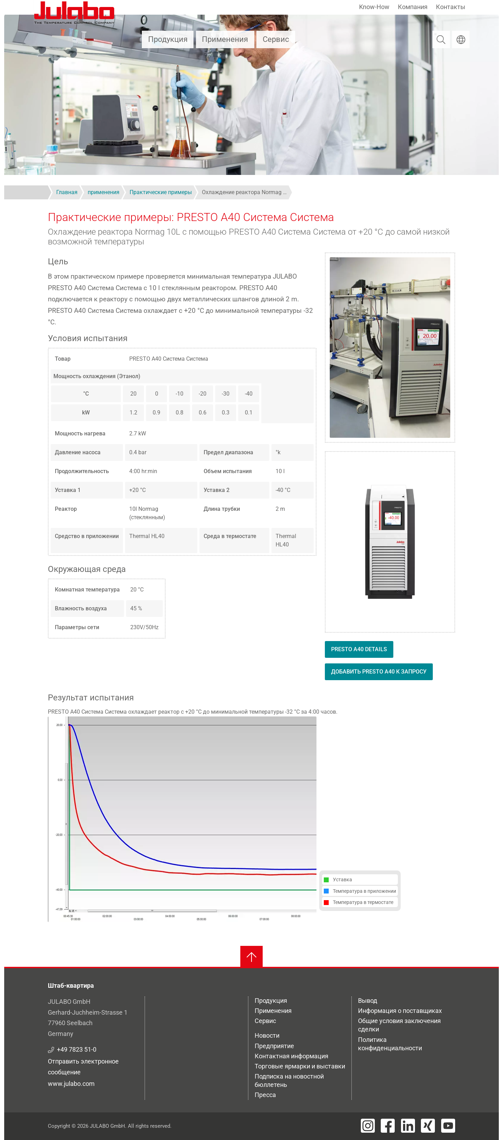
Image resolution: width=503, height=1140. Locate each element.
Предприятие (274, 1046)
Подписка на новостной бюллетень (289, 1080)
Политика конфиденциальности (390, 1044)
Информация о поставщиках (400, 1010)
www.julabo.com (71, 1083)
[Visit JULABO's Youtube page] (448, 1126)
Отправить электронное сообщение (83, 1067)
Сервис (276, 39)
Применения (225, 39)
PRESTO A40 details (359, 649)
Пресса (265, 1094)
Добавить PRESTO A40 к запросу (379, 671)
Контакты (450, 6)
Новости (267, 1035)
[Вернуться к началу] (251, 957)
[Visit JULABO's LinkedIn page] (408, 1126)
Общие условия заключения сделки (399, 1025)
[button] (182, 819)
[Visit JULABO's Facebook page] (388, 1126)
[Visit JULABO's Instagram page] (368, 1126)
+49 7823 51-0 (76, 1049)
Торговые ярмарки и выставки (300, 1066)
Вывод (367, 1000)
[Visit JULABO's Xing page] (428, 1126)
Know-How (374, 6)
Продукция (168, 39)
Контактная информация (291, 1056)
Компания (413, 6)
